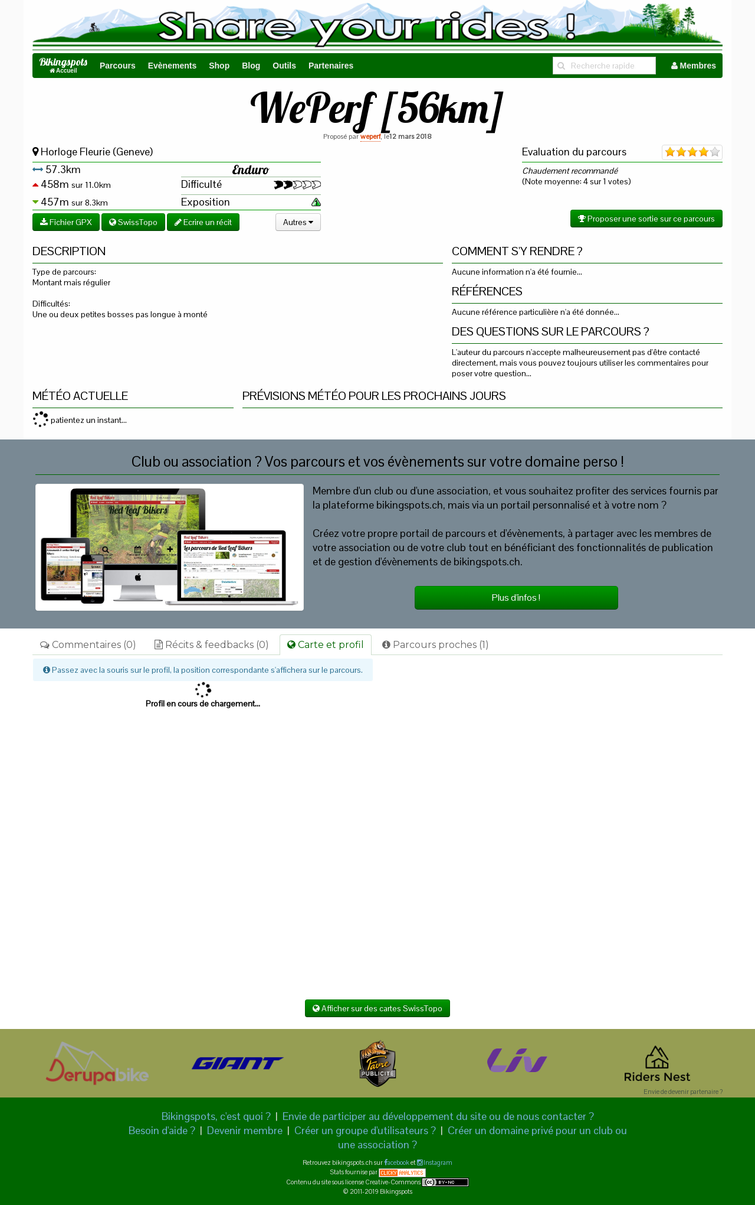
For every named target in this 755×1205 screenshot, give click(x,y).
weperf (370, 136)
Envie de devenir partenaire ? (683, 1091)
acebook (398, 1162)
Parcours (118, 65)
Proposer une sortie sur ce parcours (646, 218)
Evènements (172, 65)
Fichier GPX (66, 222)
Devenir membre (245, 1130)
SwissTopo (133, 222)
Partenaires (330, 65)
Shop (219, 65)
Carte (325, 644)
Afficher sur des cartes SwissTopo (377, 1008)
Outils (284, 65)
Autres (298, 222)
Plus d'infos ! (516, 597)
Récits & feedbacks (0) (212, 644)
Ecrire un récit (203, 222)
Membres (693, 65)
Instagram (437, 1162)
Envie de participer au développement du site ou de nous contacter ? (438, 1116)
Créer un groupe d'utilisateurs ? (365, 1130)
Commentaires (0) (88, 644)
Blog (251, 65)
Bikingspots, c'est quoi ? (216, 1116)
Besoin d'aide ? (162, 1130)
